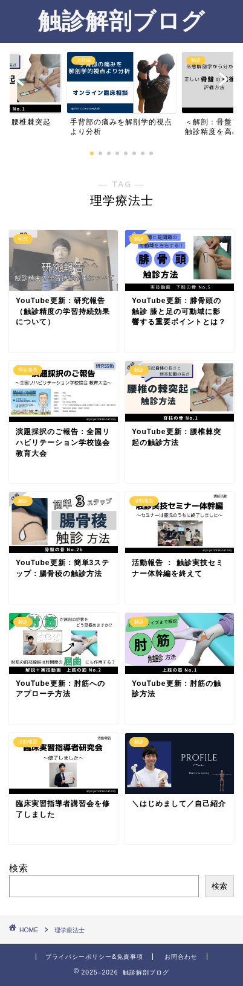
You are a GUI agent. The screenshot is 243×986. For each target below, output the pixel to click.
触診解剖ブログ (121, 20)
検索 (18, 868)
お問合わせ (181, 956)
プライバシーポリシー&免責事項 (94, 956)
